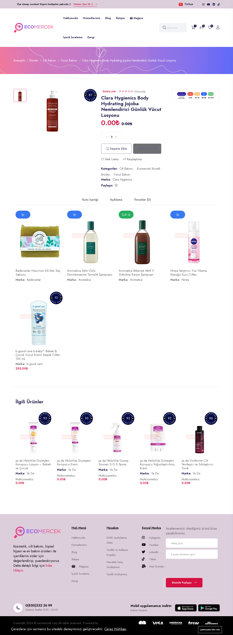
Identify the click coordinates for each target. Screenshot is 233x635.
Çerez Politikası (115, 629)
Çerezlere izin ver (210, 629)
